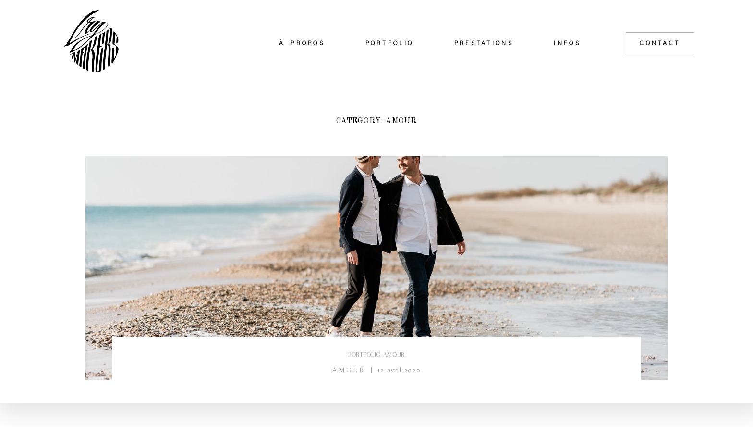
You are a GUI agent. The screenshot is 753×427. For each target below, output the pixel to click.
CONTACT (660, 43)
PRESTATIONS (483, 43)
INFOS (567, 43)
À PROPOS (302, 43)
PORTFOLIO (389, 43)
